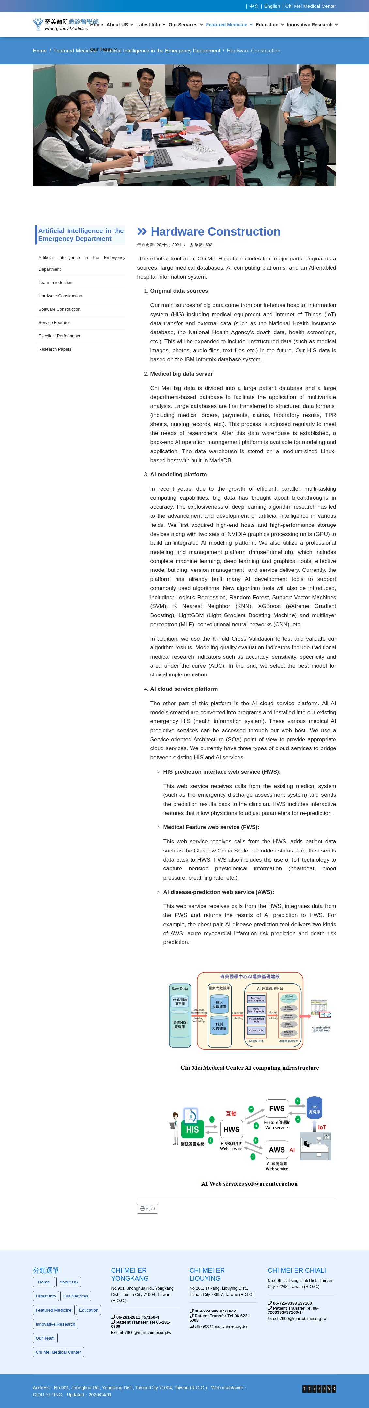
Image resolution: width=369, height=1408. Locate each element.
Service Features (55, 322)
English (272, 6)
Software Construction (60, 309)
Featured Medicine (226, 24)
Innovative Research (310, 24)
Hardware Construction (60, 296)
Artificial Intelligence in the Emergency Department (82, 263)
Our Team (101, 49)
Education (267, 24)
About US (117, 24)
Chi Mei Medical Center (310, 6)
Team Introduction (55, 282)
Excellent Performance (60, 336)
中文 (254, 6)
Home (96, 24)
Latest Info (148, 24)
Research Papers (55, 349)
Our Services (183, 24)
